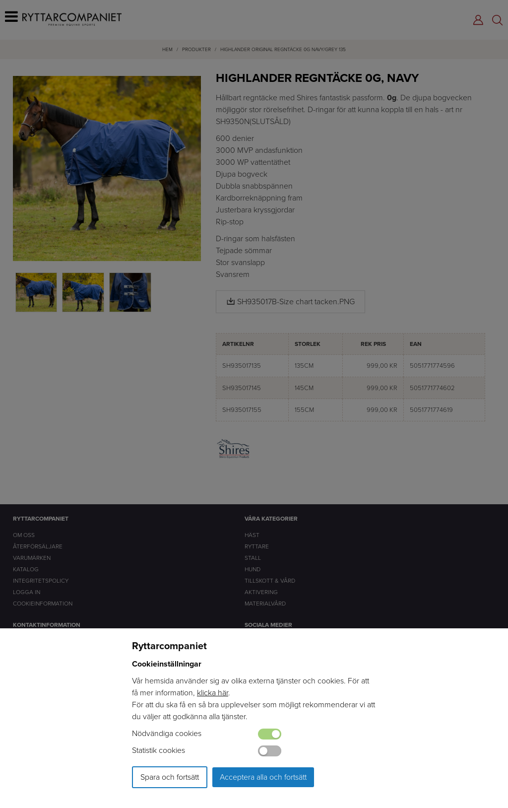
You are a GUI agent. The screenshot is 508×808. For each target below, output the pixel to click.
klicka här (212, 692)
